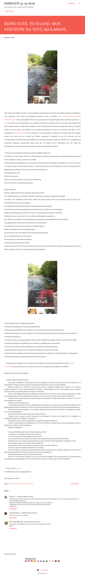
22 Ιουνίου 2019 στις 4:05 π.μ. (29, 513)
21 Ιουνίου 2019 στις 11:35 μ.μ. (25, 496)
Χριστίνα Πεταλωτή (14, 513)
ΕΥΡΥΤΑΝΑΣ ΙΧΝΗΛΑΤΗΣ (16, 521)
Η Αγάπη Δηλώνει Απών (16, 483)
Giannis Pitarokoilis (19, 133)
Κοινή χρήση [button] (75, 483)
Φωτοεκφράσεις (28, 483)
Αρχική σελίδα (9, 11)
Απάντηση (13, 509)
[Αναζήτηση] (71, 3)
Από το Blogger (42, 570)
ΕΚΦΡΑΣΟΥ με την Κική (19, 3)
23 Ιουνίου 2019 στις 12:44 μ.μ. (32, 521)
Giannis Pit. (12, 496)
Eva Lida (18, 468)
